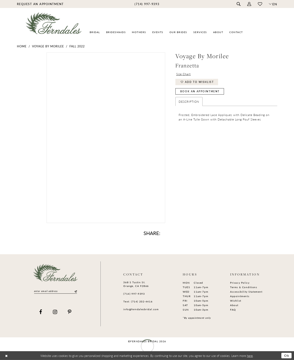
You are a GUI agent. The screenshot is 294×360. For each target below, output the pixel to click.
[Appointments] (40, 4)
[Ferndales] (54, 25)
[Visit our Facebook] (41, 312)
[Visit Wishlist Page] (259, 4)
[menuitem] (40, 4)
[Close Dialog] (6, 355)
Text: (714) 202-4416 (138, 301)
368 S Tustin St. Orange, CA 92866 (136, 284)
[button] (249, 4)
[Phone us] (147, 4)
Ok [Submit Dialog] (287, 355)
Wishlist (235, 300)
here (250, 355)
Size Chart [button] (183, 74)
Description (189, 101)
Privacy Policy (239, 282)
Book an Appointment (200, 91)
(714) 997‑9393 (134, 293)
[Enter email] (55, 291)
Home (22, 46)
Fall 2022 (77, 46)
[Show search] (238, 4)
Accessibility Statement (246, 291)
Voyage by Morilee (48, 46)
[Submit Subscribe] (75, 291)
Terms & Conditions (243, 287)
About (234, 305)
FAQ (233, 309)
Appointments (239, 296)
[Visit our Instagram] (55, 312)
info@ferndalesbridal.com (141, 309)
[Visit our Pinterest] (70, 312)
